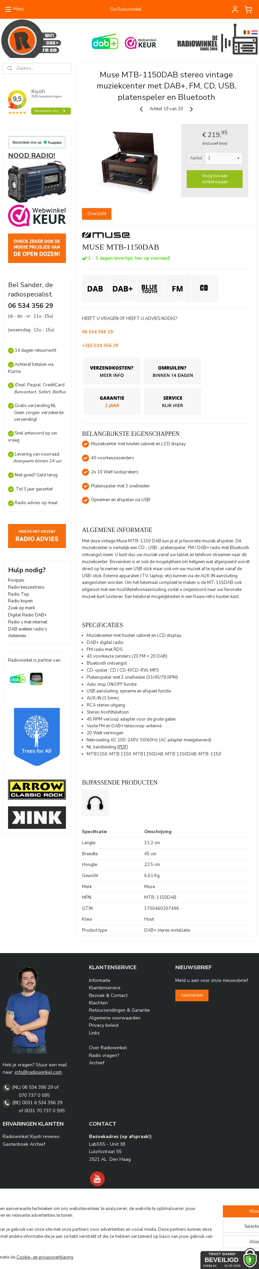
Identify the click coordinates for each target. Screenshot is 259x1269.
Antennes (17, 636)
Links (94, 1033)
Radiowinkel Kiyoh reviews (31, 1136)
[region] (85, 1230)
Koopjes (16, 580)
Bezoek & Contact (108, 995)
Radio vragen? (104, 1055)
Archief (96, 1063)
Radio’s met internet (27, 622)
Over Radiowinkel (108, 1048)
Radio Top (18, 594)
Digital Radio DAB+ (27, 615)
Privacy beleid (103, 1025)
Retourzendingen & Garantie (119, 1010)
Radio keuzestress (26, 587)
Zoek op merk (21, 608)
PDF (123, 747)
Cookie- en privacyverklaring (97, 1257)
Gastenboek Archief (24, 1144)
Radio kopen (20, 601)
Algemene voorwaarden (115, 1018)
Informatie (99, 980)
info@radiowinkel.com (38, 1072)
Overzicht (96, 213)
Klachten (98, 1003)
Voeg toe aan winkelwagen (215, 179)
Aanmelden (192, 995)
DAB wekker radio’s (27, 629)
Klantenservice (104, 988)
